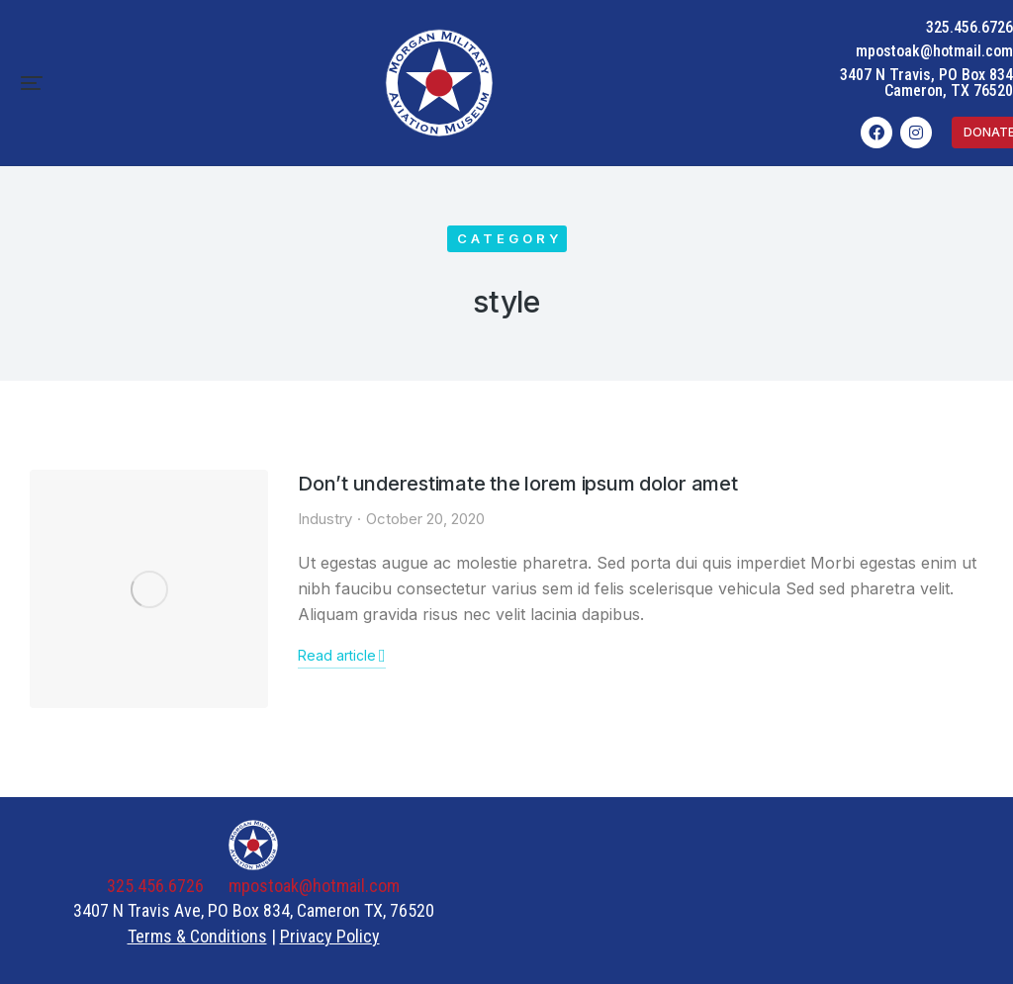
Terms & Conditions (197, 936)
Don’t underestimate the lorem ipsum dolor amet (518, 483)
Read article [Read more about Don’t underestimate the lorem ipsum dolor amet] (342, 656)
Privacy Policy (330, 936)
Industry (325, 518)
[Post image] (149, 589)
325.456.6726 (969, 27)
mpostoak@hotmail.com (934, 51)
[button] (32, 83)
